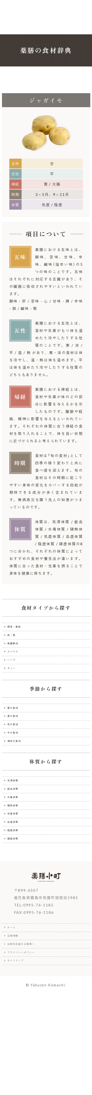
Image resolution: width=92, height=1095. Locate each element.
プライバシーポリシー (28, 1047)
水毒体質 (16, 854)
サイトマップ (20, 1060)
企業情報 (16, 1022)
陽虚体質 (16, 917)
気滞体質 (16, 829)
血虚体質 (16, 892)
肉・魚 (14, 641)
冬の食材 (16, 773)
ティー (14, 691)
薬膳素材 (16, 654)
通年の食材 (18, 785)
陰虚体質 (16, 904)
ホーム (14, 1010)
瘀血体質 (16, 842)
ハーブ (14, 679)
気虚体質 (16, 879)
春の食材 (16, 735)
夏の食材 (16, 748)
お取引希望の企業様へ (28, 1035)
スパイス (16, 666)
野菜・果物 (18, 629)
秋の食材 (16, 760)
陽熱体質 (16, 867)
